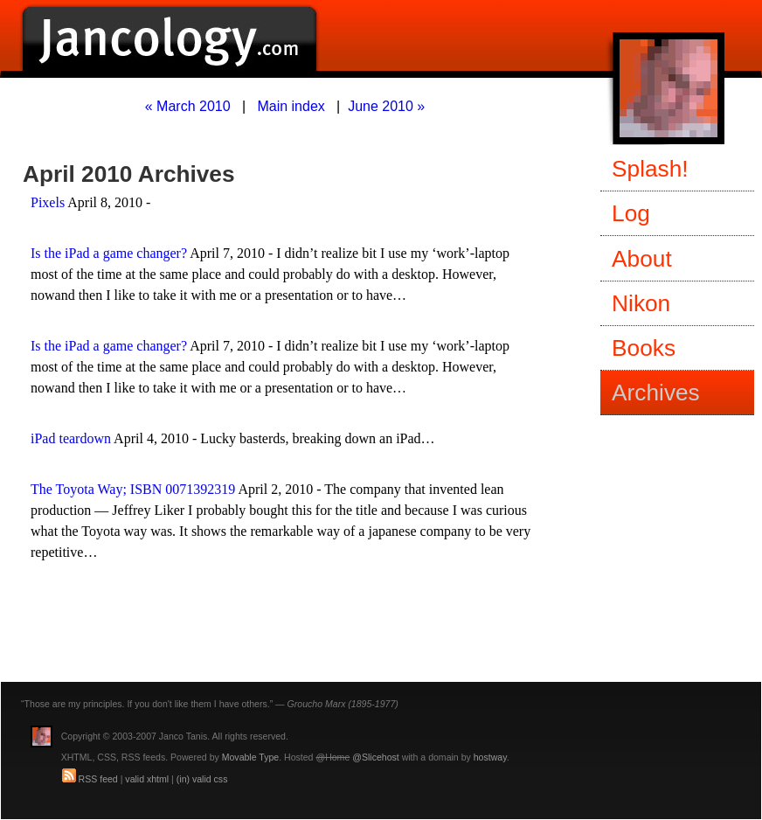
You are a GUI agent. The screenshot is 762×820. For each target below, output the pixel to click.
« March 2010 (188, 106)
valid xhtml (147, 779)
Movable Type (250, 757)
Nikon (641, 303)
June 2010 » (386, 106)
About (642, 259)
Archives (656, 392)
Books (643, 348)
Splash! (650, 169)
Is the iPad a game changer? (109, 253)
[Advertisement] (228, 640)
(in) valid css (202, 779)
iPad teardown (71, 438)
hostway (490, 757)
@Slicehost (375, 757)
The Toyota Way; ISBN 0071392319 (133, 489)
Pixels (48, 202)
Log (631, 213)
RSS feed (98, 779)
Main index (290, 106)
